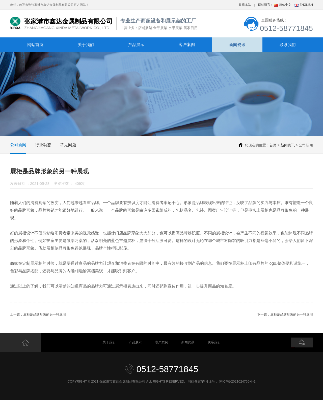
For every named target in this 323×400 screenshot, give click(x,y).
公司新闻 (18, 145)
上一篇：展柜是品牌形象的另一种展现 (38, 314)
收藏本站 (245, 5)
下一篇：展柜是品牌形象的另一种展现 (285, 314)
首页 (273, 145)
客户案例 (187, 44)
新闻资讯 (237, 44)
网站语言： (265, 5)
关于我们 (86, 44)
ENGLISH (306, 5)
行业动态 (43, 145)
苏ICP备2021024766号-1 (237, 381)
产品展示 (136, 44)
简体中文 (285, 5)
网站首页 (35, 44)
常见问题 (68, 145)
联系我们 (288, 44)
